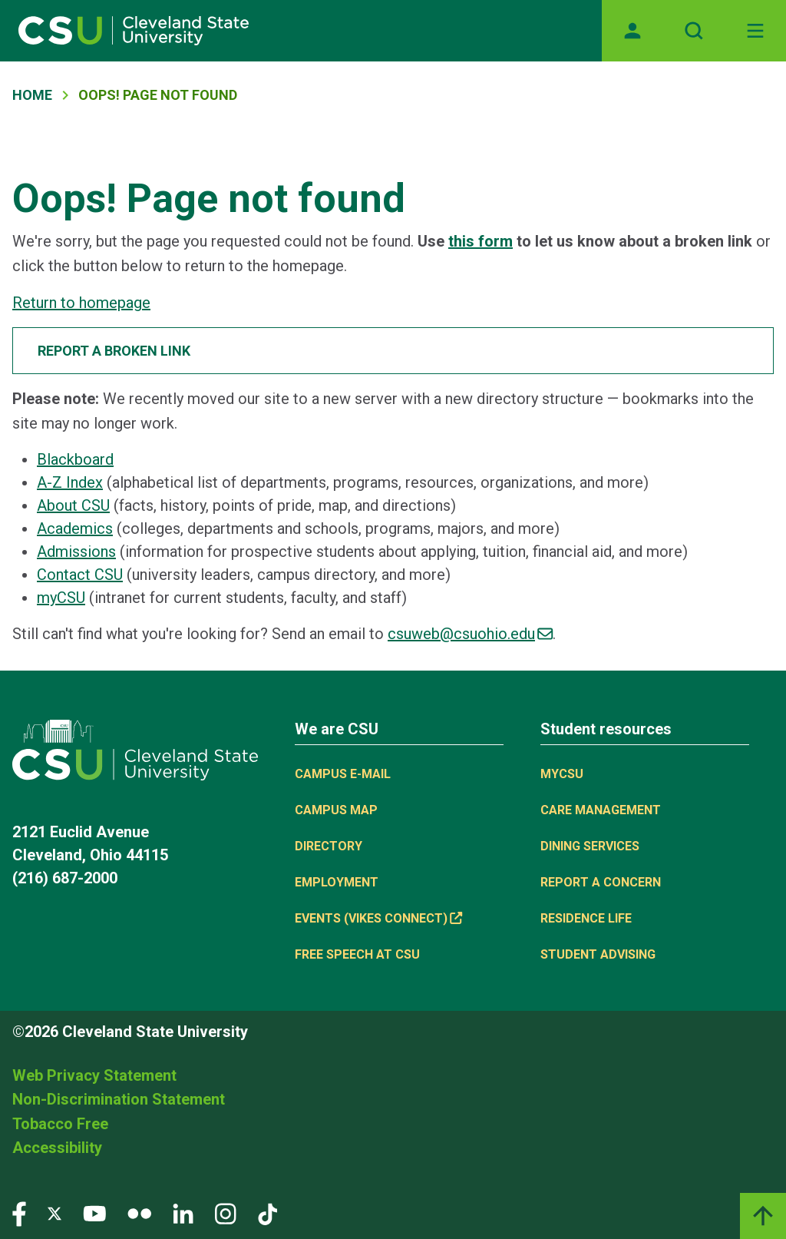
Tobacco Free (60, 1124)
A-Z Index (70, 482)
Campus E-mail (343, 774)
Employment (336, 882)
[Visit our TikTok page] (267, 1213)
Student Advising (598, 954)
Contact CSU (80, 574)
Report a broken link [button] (114, 351)
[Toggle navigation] (755, 30)
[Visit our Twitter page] (54, 1213)
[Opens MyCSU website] (632, 30)
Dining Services (589, 846)
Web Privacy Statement (94, 1075)
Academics (75, 528)
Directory (328, 846)
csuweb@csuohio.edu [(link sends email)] (470, 633)
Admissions (76, 551)
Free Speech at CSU (357, 954)
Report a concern (600, 882)
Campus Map (336, 810)
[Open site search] (694, 30)
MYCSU (561, 774)
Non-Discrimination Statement (118, 1099)
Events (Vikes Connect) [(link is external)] (378, 918)
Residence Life (586, 918)
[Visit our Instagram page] (225, 1213)
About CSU (73, 505)
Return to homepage (81, 302)
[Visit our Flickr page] (139, 1213)
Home (32, 95)
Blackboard (75, 459)
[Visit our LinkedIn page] (183, 1213)
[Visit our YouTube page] (94, 1213)
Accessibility (57, 1147)
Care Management (600, 810)
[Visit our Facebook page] (19, 1213)
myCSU (61, 597)
